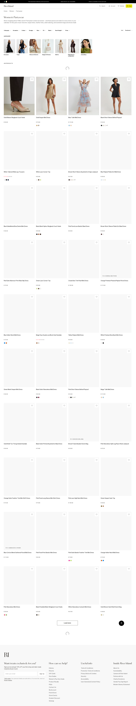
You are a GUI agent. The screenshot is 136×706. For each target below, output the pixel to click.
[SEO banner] (41, 22)
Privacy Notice (8, 680)
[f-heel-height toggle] (59, 30)
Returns (51, 671)
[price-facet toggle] (68, 30)
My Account (52, 690)
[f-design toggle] (31, 30)
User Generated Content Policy (90, 682)
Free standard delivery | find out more (38, 1)
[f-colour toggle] (24, 30)
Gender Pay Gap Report (120, 682)
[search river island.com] (102, 6)
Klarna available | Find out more (97, 1)
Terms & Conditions (87, 668)
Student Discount (54, 698)
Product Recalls (54, 682)
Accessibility (85, 679)
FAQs (50, 684)
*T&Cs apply (7, 678)
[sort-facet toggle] (126, 30)
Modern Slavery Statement (121, 684)
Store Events (53, 695)
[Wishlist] (32, 79)
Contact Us (52, 687)
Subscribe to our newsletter (68, 1)
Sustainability (117, 671)
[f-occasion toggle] (16, 30)
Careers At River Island (120, 673)
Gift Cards (52, 673)
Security (83, 676)
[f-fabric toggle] (50, 30)
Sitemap (51, 701)
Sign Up (42, 674)
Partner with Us (118, 676)
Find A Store (52, 692)
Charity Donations (119, 679)
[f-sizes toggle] (39, 30)
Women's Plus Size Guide (56, 679)
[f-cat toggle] (7, 30)
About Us (116, 668)
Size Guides (52, 676)
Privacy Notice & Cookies (88, 673)
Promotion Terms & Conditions (90, 671)
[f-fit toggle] (44, 30)
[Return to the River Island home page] (10, 6)
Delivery (51, 668)
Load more (67, 623)
